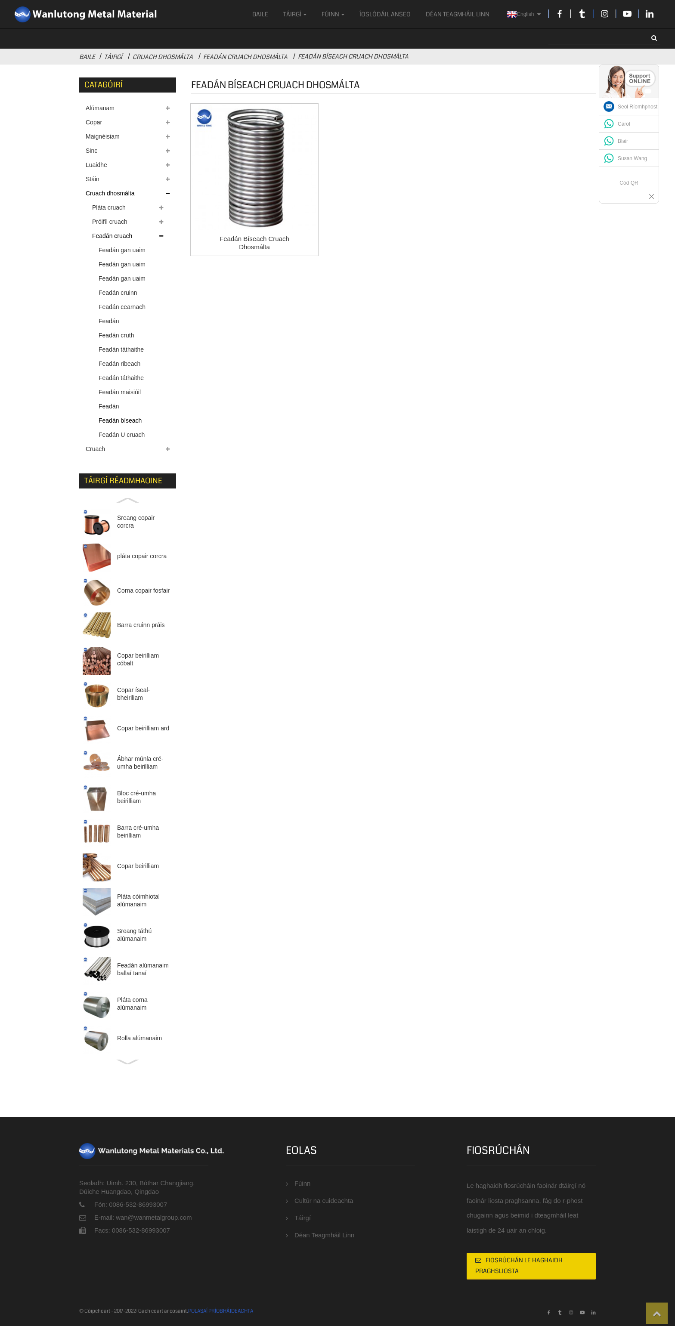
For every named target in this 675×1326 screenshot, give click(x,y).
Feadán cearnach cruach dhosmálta (122, 308)
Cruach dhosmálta (163, 57)
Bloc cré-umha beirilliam (136, 797)
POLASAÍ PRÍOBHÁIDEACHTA (220, 1311)
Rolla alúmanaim (139, 1038)
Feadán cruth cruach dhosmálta (122, 337)
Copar (94, 122)
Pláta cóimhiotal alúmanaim (138, 900)
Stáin (92, 179)
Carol (624, 124)
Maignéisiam (103, 136)
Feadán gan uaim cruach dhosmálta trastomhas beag (122, 280)
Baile (260, 14)
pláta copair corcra (142, 556)
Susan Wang (632, 158)
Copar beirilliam (138, 865)
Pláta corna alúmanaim (132, 1003)
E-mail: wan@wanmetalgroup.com (143, 1217)
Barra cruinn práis (141, 624)
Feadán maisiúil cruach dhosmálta (122, 394)
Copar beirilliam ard (143, 728)
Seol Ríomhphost (637, 107)
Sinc (91, 150)
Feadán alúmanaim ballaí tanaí (143, 969)
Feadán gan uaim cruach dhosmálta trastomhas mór (122, 266)
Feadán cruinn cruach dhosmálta (122, 294)
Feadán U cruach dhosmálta (122, 436)
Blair (623, 141)
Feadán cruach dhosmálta (245, 57)
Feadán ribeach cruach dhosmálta (122, 365)
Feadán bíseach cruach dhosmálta (353, 56)
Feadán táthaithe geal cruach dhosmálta (121, 379)
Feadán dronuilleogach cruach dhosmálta (122, 323)
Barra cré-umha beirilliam (138, 831)
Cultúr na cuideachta (324, 1201)
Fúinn (333, 14)
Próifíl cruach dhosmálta (109, 223)
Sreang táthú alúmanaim (134, 934)
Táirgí (295, 14)
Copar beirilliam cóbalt (138, 659)
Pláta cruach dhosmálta (109, 209)
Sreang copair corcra (136, 521)
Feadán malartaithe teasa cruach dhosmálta (122, 408)
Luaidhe (96, 164)
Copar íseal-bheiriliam (133, 693)
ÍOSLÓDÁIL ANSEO (385, 14)
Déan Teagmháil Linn (457, 14)
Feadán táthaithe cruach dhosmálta (122, 351)
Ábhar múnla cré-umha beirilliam (140, 762)
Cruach (95, 448)
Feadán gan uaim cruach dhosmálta (122, 252)
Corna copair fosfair (143, 590)
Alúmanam (100, 108)
